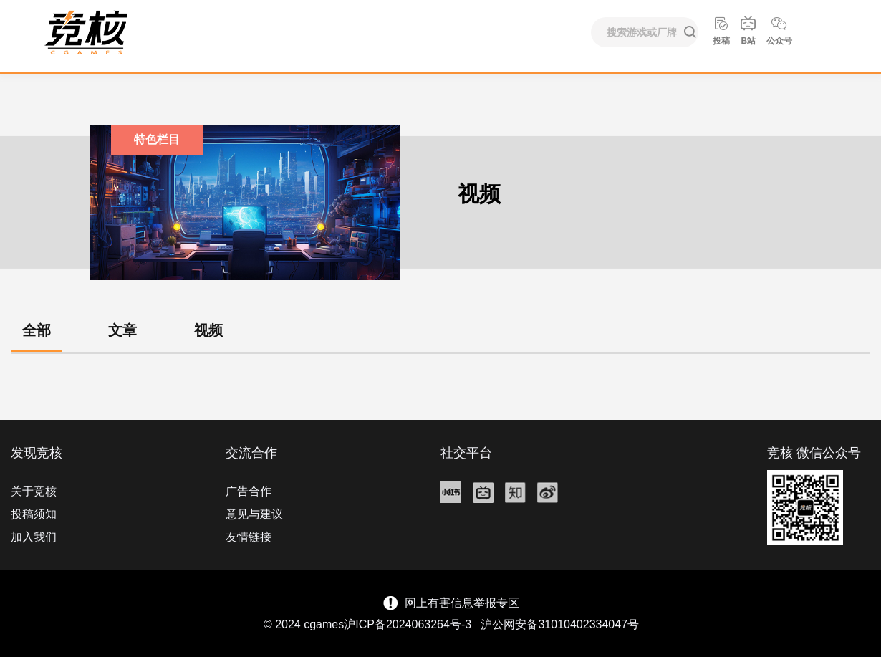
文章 (122, 330)
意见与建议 (254, 514)
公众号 (779, 30)
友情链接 (248, 537)
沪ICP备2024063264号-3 (407, 624)
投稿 (721, 30)
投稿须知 (34, 514)
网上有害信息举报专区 (462, 603)
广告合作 (248, 491)
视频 (208, 330)
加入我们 (34, 537)
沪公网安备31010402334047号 (560, 624)
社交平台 (466, 453)
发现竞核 (36, 453)
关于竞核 (34, 491)
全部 (36, 330)
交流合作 (251, 453)
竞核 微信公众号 (814, 453)
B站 (748, 30)
